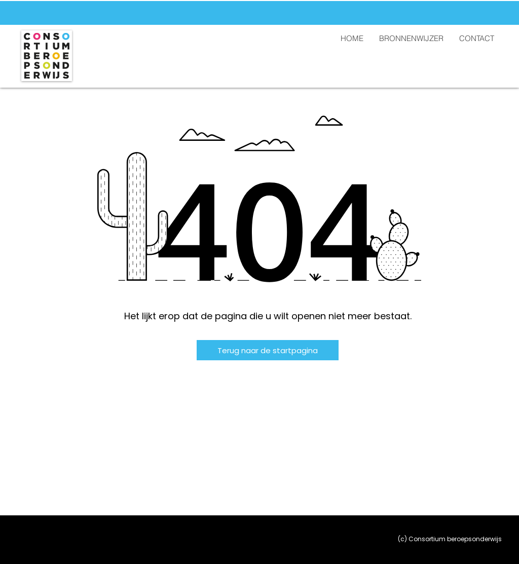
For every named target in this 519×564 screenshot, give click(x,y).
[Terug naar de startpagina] (268, 350)
